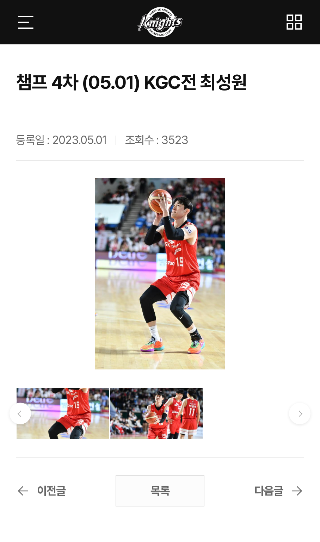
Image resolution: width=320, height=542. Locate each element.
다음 (299, 413)
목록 (160, 491)
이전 (20, 413)
